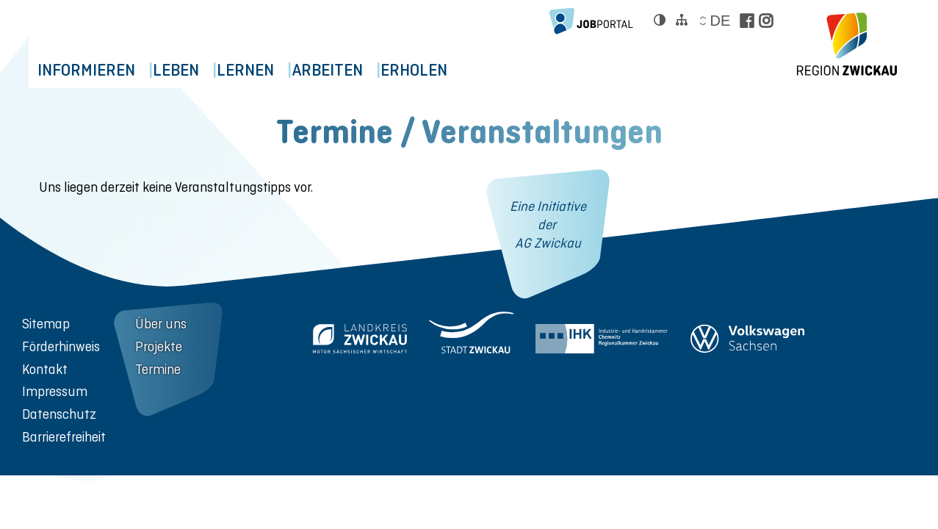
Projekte (158, 346)
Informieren (92, 70)
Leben (195, 70)
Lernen (277, 70)
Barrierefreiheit (64, 437)
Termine (158, 369)
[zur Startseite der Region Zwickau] (847, 44)
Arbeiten (372, 70)
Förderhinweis (61, 346)
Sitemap (46, 323)
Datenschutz (59, 414)
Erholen (472, 70)
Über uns (161, 323)
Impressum (54, 391)
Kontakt (45, 369)
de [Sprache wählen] (719, 20)
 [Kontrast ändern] (659, 20)
